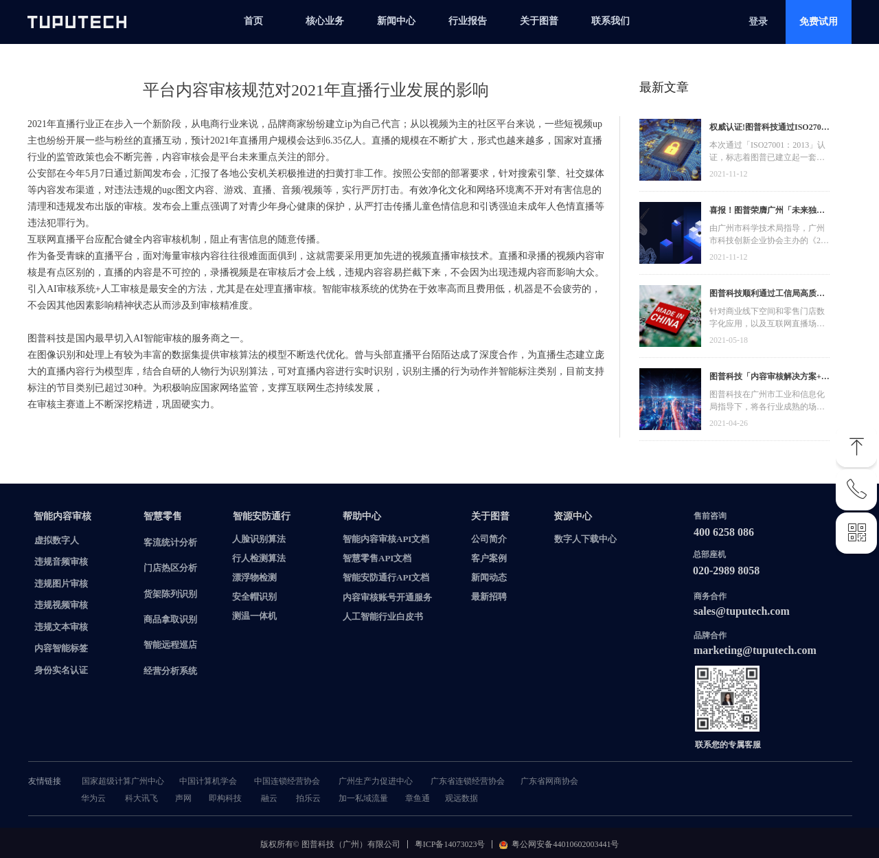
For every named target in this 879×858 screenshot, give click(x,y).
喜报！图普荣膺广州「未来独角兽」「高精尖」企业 (767, 211)
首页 (253, 21)
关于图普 (539, 21)
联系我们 (610, 21)
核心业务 (325, 21)
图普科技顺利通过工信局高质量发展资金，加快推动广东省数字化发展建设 (767, 295)
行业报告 (467, 21)
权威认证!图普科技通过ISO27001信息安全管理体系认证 (769, 128)
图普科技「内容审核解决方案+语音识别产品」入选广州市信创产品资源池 (769, 378)
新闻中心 (396, 21)
